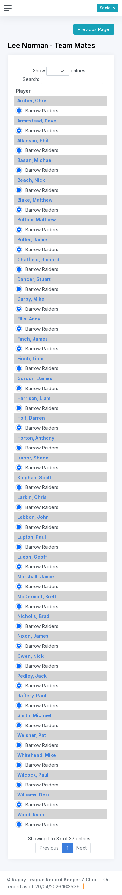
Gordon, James (34, 378)
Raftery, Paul (31, 695)
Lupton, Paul (31, 537)
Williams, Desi (33, 794)
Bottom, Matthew (36, 219)
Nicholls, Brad (33, 616)
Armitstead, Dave (36, 120)
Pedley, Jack (32, 676)
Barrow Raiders (41, 110)
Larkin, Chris (32, 497)
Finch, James (32, 339)
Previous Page (93, 29)
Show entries (59, 71)
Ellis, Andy (28, 318)
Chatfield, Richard (38, 259)
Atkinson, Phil (32, 140)
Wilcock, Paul (32, 775)
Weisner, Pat (31, 735)
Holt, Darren (31, 418)
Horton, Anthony (35, 438)
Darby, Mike (30, 299)
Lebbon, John (33, 517)
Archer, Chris (32, 100)
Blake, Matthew (35, 200)
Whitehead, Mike (36, 755)
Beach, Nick (31, 180)
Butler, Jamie (32, 239)
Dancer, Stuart (34, 279)
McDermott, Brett (36, 596)
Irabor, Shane (32, 457)
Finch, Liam (30, 358)
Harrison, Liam (33, 398)
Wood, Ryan (30, 814)
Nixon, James (32, 636)
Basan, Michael (35, 160)
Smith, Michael (34, 715)
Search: (63, 80)
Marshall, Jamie (35, 576)
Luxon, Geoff (32, 557)
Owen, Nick (30, 656)
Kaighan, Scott (34, 477)
